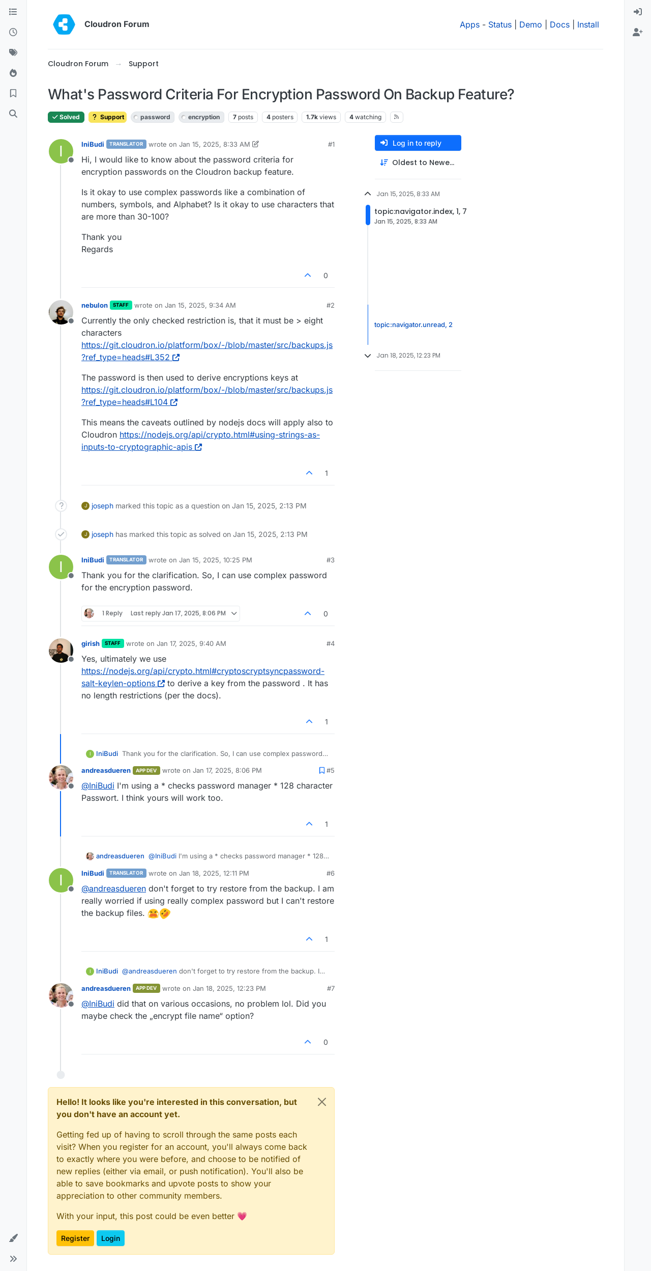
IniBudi (92, 144)
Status (500, 24)
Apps (470, 24)
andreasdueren (106, 770)
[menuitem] (638, 12)
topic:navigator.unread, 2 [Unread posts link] (413, 324)
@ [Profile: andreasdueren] (113, 888)
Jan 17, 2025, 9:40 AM (191, 643)
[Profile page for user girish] (61, 650)
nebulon (94, 305)
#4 (331, 643)
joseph (102, 505)
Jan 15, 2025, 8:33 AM (214, 144)
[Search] (13, 114)
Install (588, 24)
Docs (560, 24)
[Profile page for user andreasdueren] (61, 777)
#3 (331, 560)
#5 (331, 770)
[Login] (638, 12)
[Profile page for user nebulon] (61, 312)
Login (110, 1238)
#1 (331, 144)
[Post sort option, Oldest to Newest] (418, 163)
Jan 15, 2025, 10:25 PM (215, 560)
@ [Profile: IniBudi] (97, 785)
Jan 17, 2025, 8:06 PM (227, 770)
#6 (331, 873)
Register (75, 1238)
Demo (530, 24)
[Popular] (13, 73)
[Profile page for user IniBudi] (61, 151)
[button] (13, 1238)
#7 (331, 988)
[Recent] (13, 32)
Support (107, 117)
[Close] (322, 1102)
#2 (331, 305)
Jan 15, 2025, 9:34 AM (200, 305)
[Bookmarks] (13, 94)
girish (90, 643)
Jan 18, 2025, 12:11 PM (214, 873)
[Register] (638, 32)
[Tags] (13, 53)
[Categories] (13, 12)
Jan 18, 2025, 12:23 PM (229, 988)
